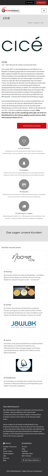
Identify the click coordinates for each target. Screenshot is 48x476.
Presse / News (7, 451)
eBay (23, 449)
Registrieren (41, 2)
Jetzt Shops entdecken (31, 460)
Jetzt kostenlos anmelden (32, 126)
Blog (4, 460)
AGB (4, 449)
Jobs (4, 456)
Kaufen (36, 23)
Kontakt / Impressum (10, 447)
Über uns (6, 458)
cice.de (4, 103)
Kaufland (24, 451)
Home (30, 23)
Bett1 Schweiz (26, 456)
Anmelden (29, 2)
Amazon (24, 447)
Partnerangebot (8, 453)
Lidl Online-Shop (27, 453)
